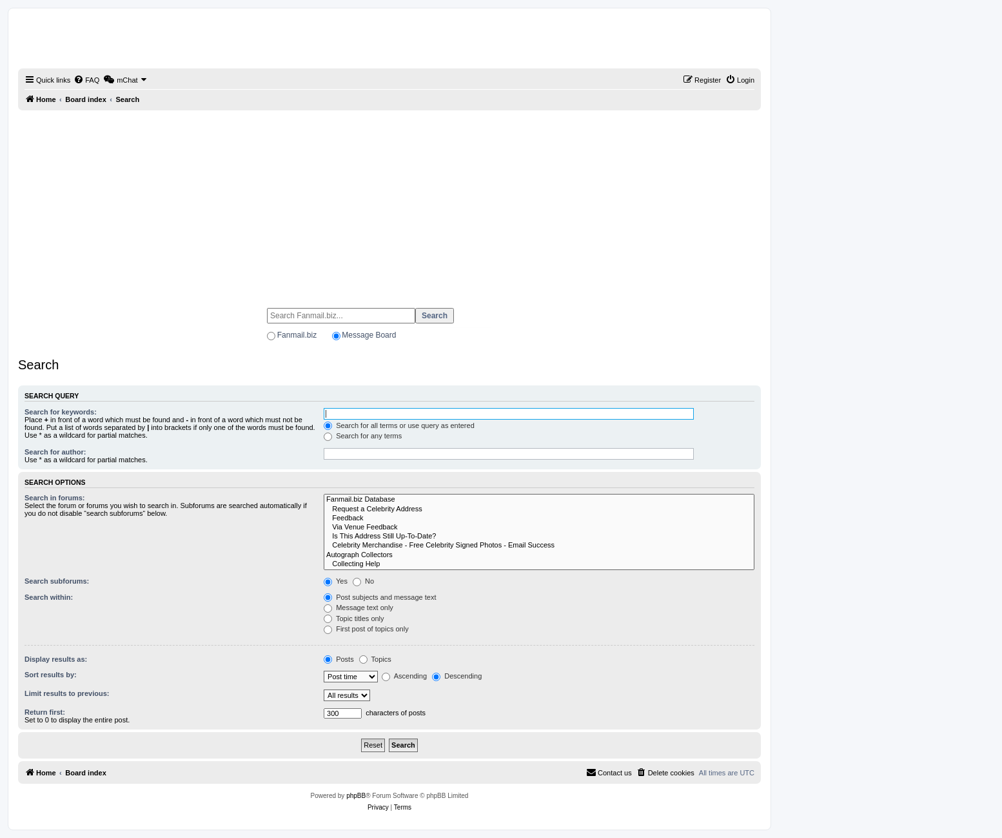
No (363, 581)
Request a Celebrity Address (539, 509)
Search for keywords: (61, 412)
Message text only (358, 607)
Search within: (49, 597)
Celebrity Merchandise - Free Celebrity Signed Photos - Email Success (539, 545)
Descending (457, 676)
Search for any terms (363, 436)
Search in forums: (55, 498)
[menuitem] (86, 80)
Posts (339, 659)
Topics (375, 659)
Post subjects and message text (380, 597)
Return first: (45, 712)
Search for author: (55, 452)
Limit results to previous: (67, 693)
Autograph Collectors (539, 555)
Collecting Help (539, 564)
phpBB (356, 795)
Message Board (369, 335)
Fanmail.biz (297, 335)
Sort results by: (51, 675)
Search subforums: (57, 581)
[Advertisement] (389, 203)
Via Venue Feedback (539, 527)
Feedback (539, 518)
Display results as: (56, 659)
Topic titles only (354, 618)
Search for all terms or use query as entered (399, 425)
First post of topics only (366, 629)
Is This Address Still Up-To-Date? (539, 536)
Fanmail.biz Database (539, 499)
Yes (336, 581)
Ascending (404, 676)
